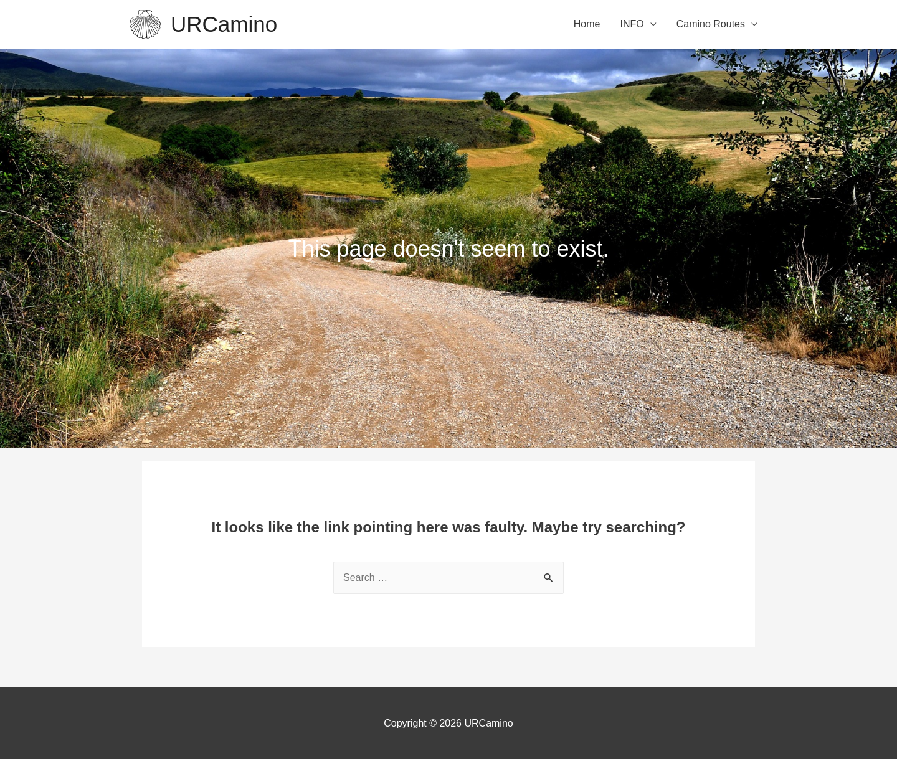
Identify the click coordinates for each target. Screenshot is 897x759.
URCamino (224, 24)
